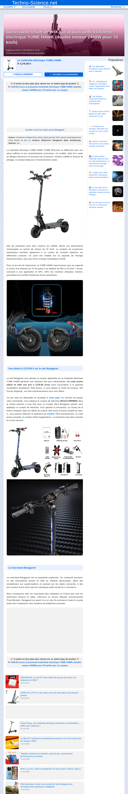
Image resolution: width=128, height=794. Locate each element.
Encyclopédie (28, 7)
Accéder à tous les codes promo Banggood (44, 130)
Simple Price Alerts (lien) (37, 137)
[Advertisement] (45, 109)
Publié (8, 50)
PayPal (50, 414)
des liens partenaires (36, 53)
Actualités (9, 7)
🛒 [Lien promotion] (64, 74)
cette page (54, 398)
